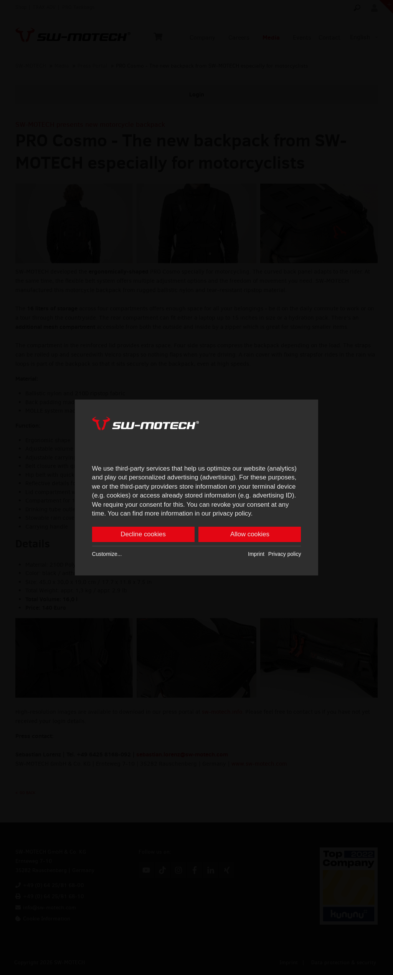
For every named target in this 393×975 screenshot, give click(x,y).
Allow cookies (249, 535)
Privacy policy (284, 555)
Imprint (256, 555)
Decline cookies (143, 535)
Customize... (107, 555)
